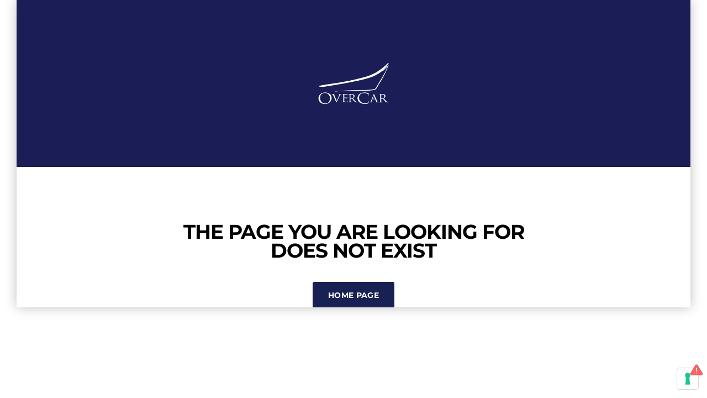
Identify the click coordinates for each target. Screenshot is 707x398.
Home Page (353, 295)
